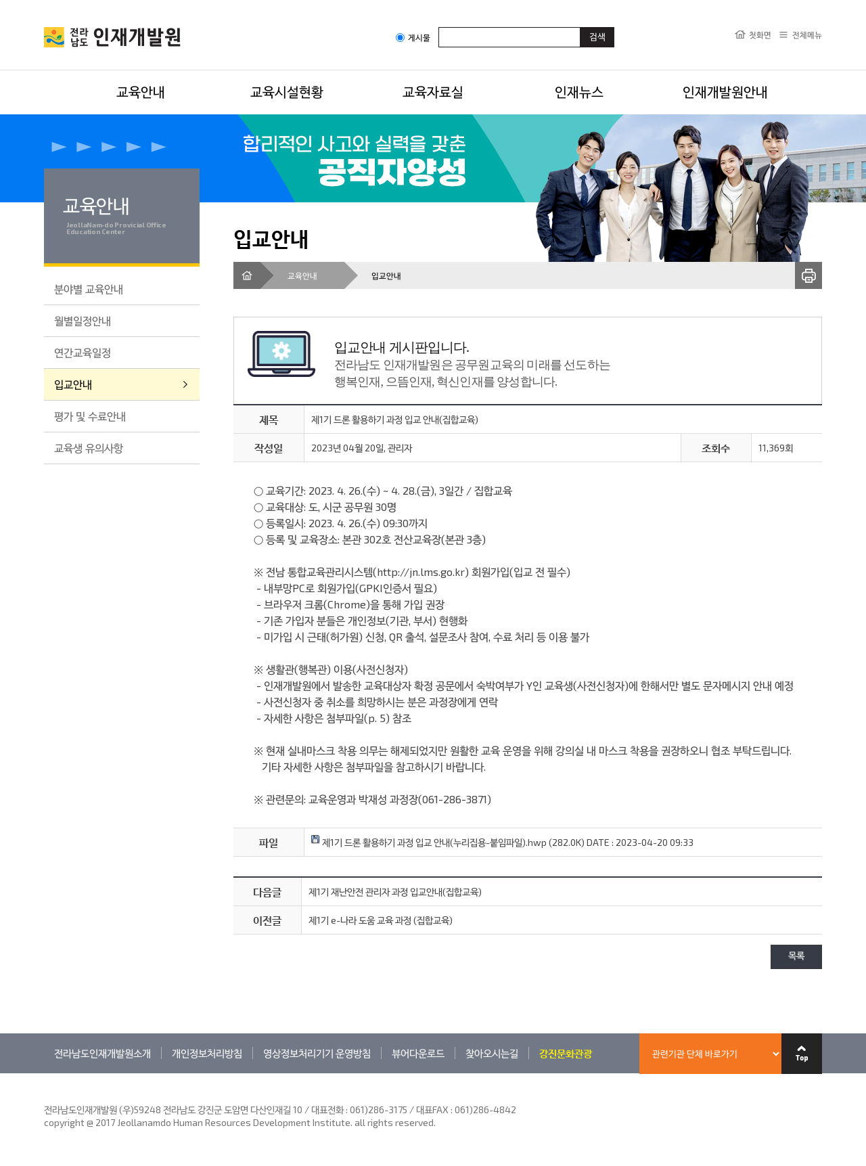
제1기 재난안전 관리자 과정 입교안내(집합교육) (395, 891)
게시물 (413, 37)
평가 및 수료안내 (90, 415)
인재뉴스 (579, 91)
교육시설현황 (286, 91)
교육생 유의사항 (88, 447)
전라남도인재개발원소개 (102, 1053)
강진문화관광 (565, 1053)
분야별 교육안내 (88, 288)
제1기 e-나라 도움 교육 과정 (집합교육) (381, 920)
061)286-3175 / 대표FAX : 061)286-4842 (433, 1109)
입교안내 (73, 384)
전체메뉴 (807, 34)
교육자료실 (433, 91)
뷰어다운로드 (418, 1053)
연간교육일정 (82, 352)
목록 (796, 956)
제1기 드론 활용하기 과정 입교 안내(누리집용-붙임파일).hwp (429, 842)
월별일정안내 (82, 320)
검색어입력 (438, 26)
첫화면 (760, 34)
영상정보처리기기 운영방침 (317, 1053)
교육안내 (140, 91)
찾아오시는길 (491, 1053)
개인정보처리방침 (207, 1053)
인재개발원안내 (725, 91)
